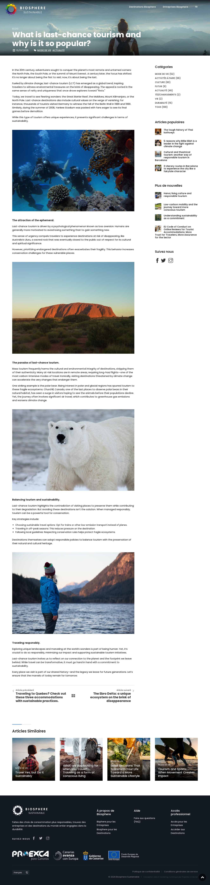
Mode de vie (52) (164, 74)
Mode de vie (44, 50)
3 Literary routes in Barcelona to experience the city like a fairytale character (181, 168)
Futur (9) (160, 86)
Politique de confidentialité (146, 871)
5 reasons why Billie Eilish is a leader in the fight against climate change (180, 143)
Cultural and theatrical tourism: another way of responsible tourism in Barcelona (173, 156)
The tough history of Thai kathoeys (178, 131)
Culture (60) (163, 82)
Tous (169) (161, 107)
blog (15, 28)
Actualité (59, 50)
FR (196, 6)
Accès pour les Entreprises (179, 823)
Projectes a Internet (190, 877)
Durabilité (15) (163, 103)
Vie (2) (159, 98)
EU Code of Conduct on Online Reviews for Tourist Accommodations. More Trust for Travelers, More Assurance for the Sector (176, 232)
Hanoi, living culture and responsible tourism (177, 195)
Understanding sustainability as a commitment (180, 217)
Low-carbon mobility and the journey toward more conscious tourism (180, 207)
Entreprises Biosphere (175, 6)
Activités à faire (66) (168, 78)
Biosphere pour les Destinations (107, 831)
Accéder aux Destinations (178, 831)
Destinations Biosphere (142, 6)
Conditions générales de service (181, 871)
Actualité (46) (164, 90)
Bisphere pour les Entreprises (106, 823)
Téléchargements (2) (167, 94)
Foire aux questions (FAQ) (144, 820)
